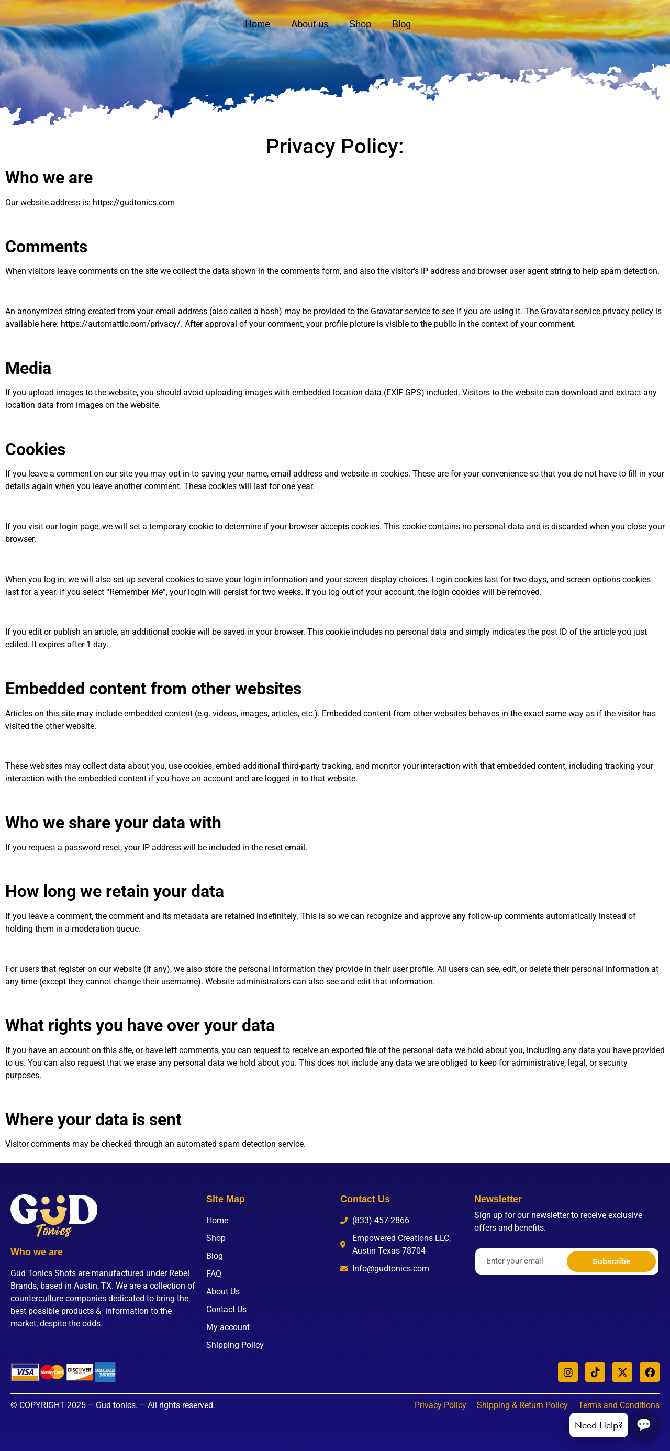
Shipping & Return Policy (522, 1405)
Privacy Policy (440, 1405)
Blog (401, 24)
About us (309, 24)
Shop (360, 24)
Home (257, 24)
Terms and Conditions (619, 1405)
